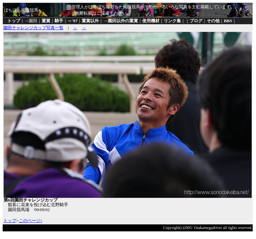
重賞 (46, 20)
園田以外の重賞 (123, 20)
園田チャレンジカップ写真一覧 (33, 27)
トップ (13, 20)
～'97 (72, 20)
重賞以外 (90, 20)
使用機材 (150, 20)
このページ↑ (31, 220)
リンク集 (172, 20)
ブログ (196, 20)
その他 (213, 20)
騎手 (59, 20)
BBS (228, 20)
